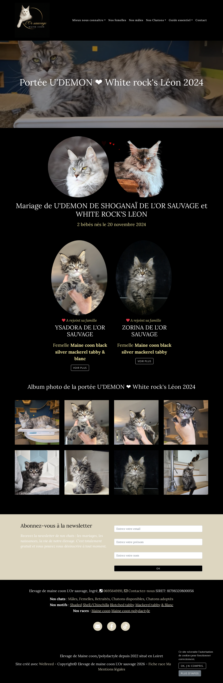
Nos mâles (136, 20)
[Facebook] (111, 626)
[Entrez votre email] (158, 528)
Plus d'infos (190, 673)
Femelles (86, 599)
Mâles (72, 599)
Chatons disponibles (128, 599)
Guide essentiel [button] (180, 20)
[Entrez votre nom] (158, 555)
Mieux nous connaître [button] (87, 20)
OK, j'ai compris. (192, 665)
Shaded (76, 605)
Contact (201, 20)
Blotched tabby (122, 605)
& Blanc (167, 605)
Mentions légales (111, 669)
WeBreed (46, 664)
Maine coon (100, 610)
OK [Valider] (158, 568)
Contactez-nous (139, 591)
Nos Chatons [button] (155, 20)
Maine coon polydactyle (130, 610)
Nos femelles (117, 20)
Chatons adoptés (159, 599)
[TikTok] (125, 626)
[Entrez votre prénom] (158, 542)
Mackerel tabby (147, 605)
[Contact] (97, 626)
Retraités (102, 599)
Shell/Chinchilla (96, 605)
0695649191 (112, 591)
